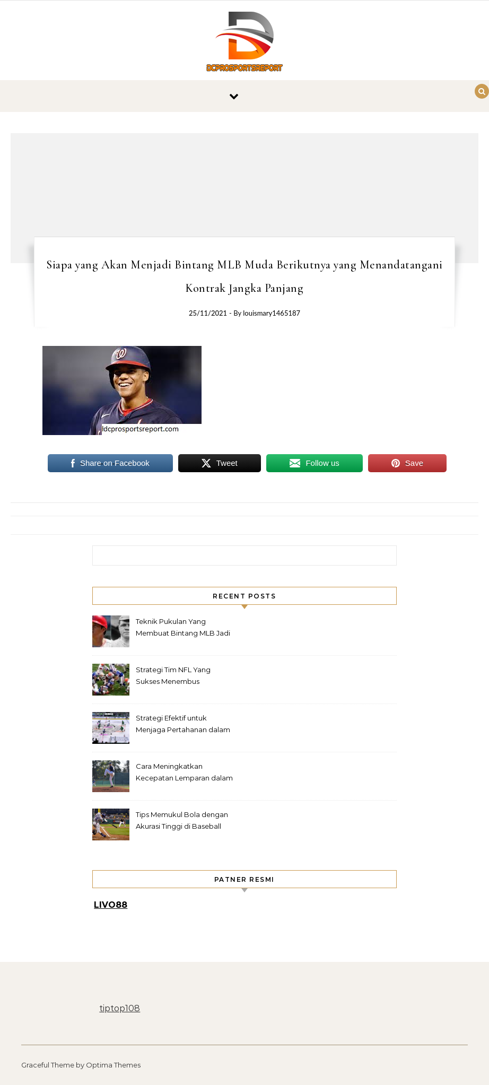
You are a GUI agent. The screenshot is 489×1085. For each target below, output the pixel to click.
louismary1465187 (271, 313)
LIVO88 (110, 905)
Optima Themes (113, 1065)
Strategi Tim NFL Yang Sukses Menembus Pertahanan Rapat (173, 676)
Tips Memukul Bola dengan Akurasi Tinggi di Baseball (182, 820)
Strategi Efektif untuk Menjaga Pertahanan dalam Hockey (183, 725)
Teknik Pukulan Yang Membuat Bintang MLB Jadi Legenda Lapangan (183, 628)
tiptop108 (119, 1008)
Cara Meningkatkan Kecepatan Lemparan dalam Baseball (184, 773)
